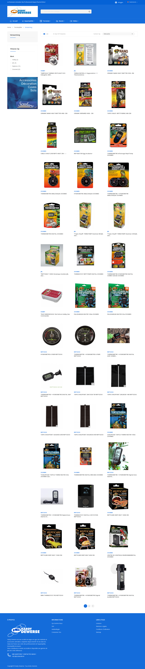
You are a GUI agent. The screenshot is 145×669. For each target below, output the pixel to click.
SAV (53, 626)
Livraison (98, 623)
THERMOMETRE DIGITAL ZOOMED (52, 234)
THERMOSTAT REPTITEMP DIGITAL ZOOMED (88, 274)
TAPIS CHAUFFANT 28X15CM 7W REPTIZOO (88, 394)
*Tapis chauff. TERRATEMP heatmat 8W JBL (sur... (88, 234)
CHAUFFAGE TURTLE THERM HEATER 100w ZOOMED (121, 435)
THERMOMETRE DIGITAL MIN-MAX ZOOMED (88, 475)
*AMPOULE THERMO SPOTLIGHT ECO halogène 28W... (53, 74)
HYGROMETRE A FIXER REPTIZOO (51, 354)
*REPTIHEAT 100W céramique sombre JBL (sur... (55, 274)
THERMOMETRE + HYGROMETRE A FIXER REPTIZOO (87, 355)
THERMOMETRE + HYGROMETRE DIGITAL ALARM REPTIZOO (120, 596)
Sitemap (98, 632)
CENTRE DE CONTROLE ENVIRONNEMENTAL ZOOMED (121, 556)
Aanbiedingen (56, 629)
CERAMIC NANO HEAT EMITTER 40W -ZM (54, 113)
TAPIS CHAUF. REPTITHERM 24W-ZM (119, 113)
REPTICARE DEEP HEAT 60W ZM (84, 555)
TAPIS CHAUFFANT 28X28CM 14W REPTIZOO (122, 394)
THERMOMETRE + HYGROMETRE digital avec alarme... (122, 475)
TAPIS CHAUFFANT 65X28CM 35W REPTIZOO (88, 434)
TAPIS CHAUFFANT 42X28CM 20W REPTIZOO (55, 434)
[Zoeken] (66, 11)
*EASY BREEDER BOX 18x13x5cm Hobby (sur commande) (55, 315)
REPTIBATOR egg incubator (83, 153)
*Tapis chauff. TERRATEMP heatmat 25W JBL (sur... (122, 234)
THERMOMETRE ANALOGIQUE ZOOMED (54, 193)
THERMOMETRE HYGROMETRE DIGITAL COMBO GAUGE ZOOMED (120, 274)
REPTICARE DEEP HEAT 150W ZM (51, 555)
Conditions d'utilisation (103, 629)
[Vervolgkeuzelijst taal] (132, 2)
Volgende (93, 606)
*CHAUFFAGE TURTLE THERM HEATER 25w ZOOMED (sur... (55, 475)
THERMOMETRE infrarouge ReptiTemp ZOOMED (120, 154)
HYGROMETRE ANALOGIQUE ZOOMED (86, 193)
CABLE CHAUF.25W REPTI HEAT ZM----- (53, 153)
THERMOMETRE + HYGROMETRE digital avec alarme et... (55, 515)
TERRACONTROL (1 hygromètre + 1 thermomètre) (86, 74)
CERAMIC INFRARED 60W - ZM (83, 113)
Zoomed (16, 69)
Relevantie (118, 34)
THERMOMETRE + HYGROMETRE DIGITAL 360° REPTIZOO (56, 395)
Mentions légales (101, 626)
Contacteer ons (56, 632)
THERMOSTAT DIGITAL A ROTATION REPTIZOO (86, 515)
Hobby (15, 60)
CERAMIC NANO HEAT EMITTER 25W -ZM (120, 73)
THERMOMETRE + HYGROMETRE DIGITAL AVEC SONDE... (120, 355)
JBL (14, 63)
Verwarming (15, 35)
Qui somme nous (57, 623)
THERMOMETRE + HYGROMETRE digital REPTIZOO (87, 596)
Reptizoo (16, 66)
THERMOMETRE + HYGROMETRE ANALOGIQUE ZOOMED (117, 194)
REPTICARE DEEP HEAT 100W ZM (118, 515)
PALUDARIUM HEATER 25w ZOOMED (119, 314)
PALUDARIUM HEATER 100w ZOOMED (86, 314)
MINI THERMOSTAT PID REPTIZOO (52, 595)
